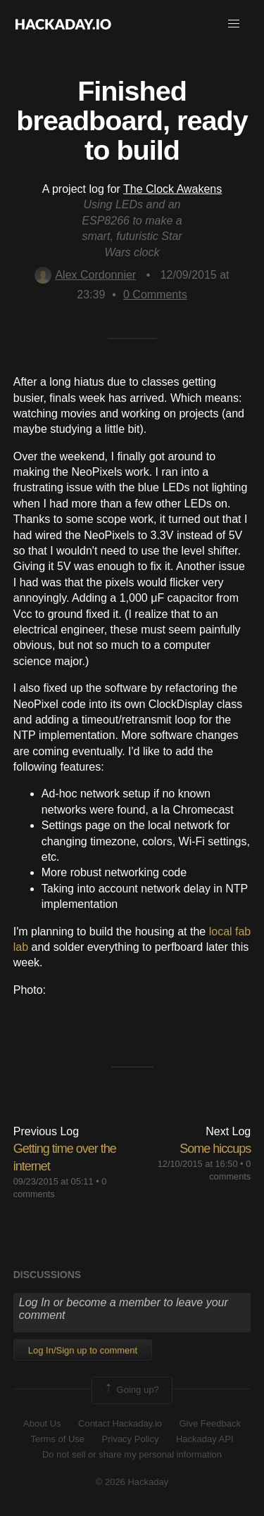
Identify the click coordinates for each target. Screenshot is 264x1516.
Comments (155, 295)
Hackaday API (205, 1439)
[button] (234, 24)
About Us (42, 1423)
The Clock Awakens (172, 189)
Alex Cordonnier (85, 275)
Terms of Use (57, 1439)
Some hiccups (215, 1149)
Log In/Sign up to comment (82, 1350)
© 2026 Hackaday (132, 1482)
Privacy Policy (130, 1439)
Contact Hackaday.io (120, 1423)
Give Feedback (209, 1423)
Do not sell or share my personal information (132, 1454)
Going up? (131, 1390)
